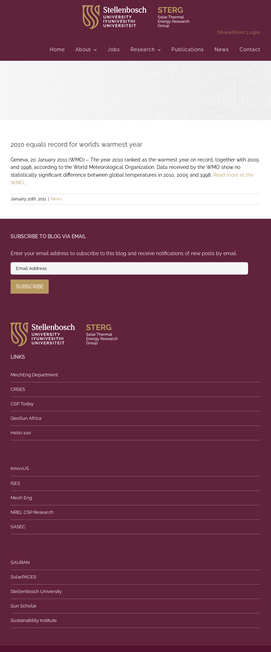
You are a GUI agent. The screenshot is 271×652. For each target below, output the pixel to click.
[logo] (135, 8)
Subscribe (29, 286)
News (56, 198)
